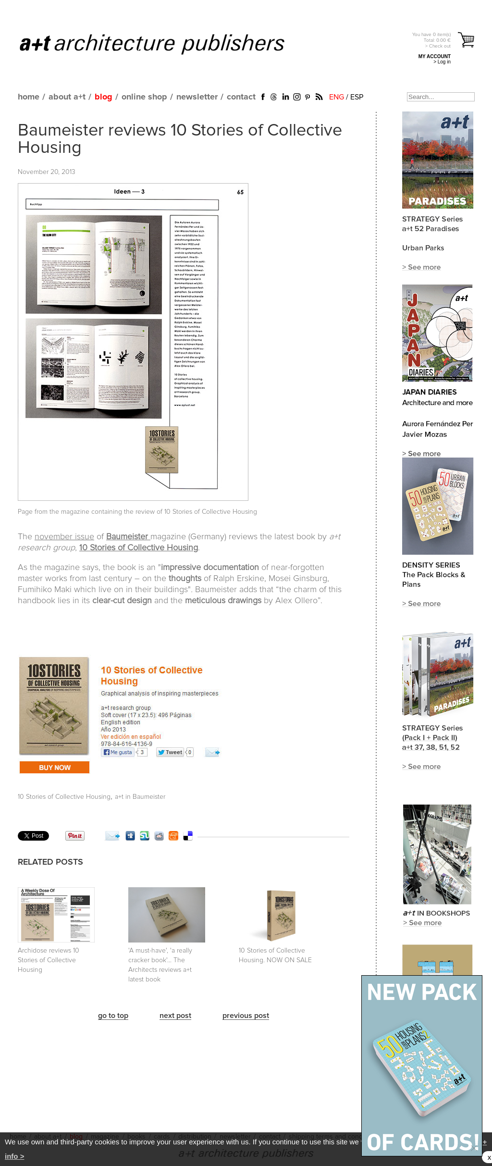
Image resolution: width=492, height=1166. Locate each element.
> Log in (442, 61)
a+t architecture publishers (164, 44)
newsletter (197, 97)
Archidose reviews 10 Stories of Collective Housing (48, 960)
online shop (144, 97)
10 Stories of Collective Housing (64, 797)
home (28, 97)
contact (241, 97)
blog (103, 97)
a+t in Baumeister (140, 797)
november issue (64, 537)
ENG (336, 97)
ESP (356, 97)
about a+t (67, 97)
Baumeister (128, 537)
